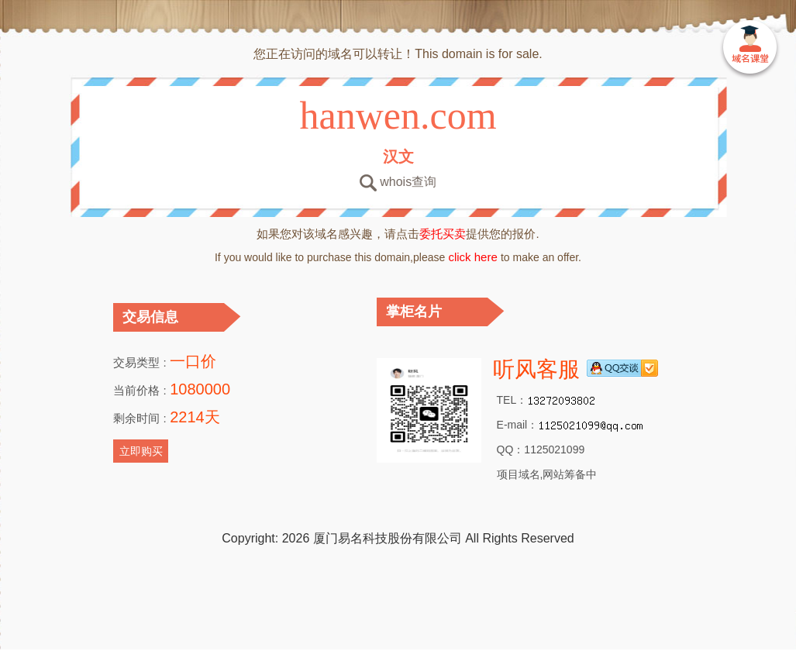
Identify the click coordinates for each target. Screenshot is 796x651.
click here (473, 257)
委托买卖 (442, 233)
